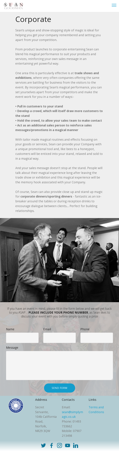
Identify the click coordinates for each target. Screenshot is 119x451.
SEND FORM (59, 388)
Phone (85, 329)
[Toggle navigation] (114, 5)
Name (10, 329)
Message (12, 347)
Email (47, 329)
